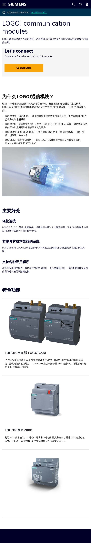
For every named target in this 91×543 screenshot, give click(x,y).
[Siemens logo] (17, 4)
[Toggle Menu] (4, 4)
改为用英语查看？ (39, 12)
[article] (45, 337)
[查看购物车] (80, 4)
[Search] (73, 4)
